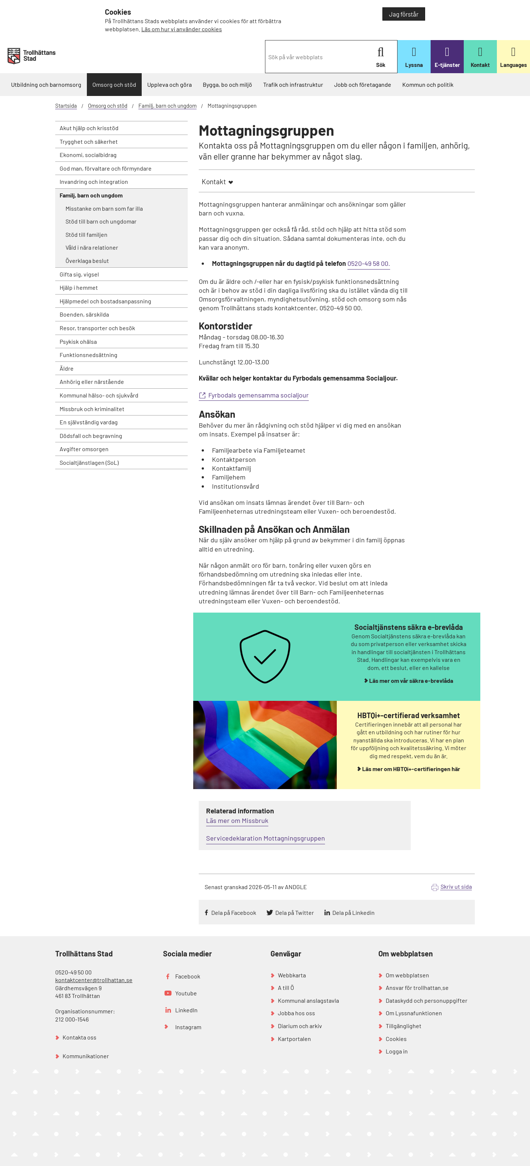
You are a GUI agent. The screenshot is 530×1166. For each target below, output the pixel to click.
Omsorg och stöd (114, 84)
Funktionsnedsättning (88, 354)
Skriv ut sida (456, 886)
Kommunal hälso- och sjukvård (99, 395)
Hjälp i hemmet (79, 287)
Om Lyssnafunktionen (414, 1012)
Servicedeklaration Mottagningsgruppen (265, 838)
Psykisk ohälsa (78, 341)
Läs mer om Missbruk (237, 820)
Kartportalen (294, 1038)
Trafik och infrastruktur (293, 84)
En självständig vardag (89, 421)
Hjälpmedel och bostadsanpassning (105, 300)
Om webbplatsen (407, 974)
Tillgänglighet (403, 1025)
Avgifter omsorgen (84, 448)
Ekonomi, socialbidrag (88, 154)
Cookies (396, 1038)
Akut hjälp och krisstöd (89, 127)
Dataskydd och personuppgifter (426, 1000)
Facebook (187, 976)
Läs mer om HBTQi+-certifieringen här (411, 768)
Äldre (67, 368)
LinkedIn (186, 1009)
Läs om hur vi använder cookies (181, 28)
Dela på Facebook (233, 912)
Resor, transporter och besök (97, 327)
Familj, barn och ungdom (167, 105)
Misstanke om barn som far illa (104, 208)
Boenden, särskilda (84, 314)
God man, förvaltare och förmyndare (106, 168)
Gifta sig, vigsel (79, 274)
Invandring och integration (94, 181)
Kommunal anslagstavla (308, 1000)
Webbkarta (292, 974)
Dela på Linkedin (353, 912)
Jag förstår (403, 14)
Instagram (188, 1026)
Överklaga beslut (87, 260)
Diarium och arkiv (300, 1025)
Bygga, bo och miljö (227, 84)
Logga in (397, 1051)
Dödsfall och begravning (91, 435)
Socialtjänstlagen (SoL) (89, 462)
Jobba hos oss (296, 1012)
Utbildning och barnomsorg (46, 84)
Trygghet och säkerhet (89, 141)
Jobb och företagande (362, 84)
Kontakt (214, 181)
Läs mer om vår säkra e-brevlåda (411, 680)
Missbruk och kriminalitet (92, 408)
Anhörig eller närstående (92, 381)
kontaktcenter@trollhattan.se (93, 979)
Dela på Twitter (294, 912)
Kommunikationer (86, 1055)
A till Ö (286, 987)
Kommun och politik (427, 84)
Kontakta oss (79, 1037)
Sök (380, 57)
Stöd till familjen (86, 234)
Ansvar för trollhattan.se (417, 987)
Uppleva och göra (169, 84)
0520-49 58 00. (368, 263)
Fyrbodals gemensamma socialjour (258, 395)
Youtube (186, 993)
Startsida (66, 105)
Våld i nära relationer (92, 247)
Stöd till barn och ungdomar (101, 221)
